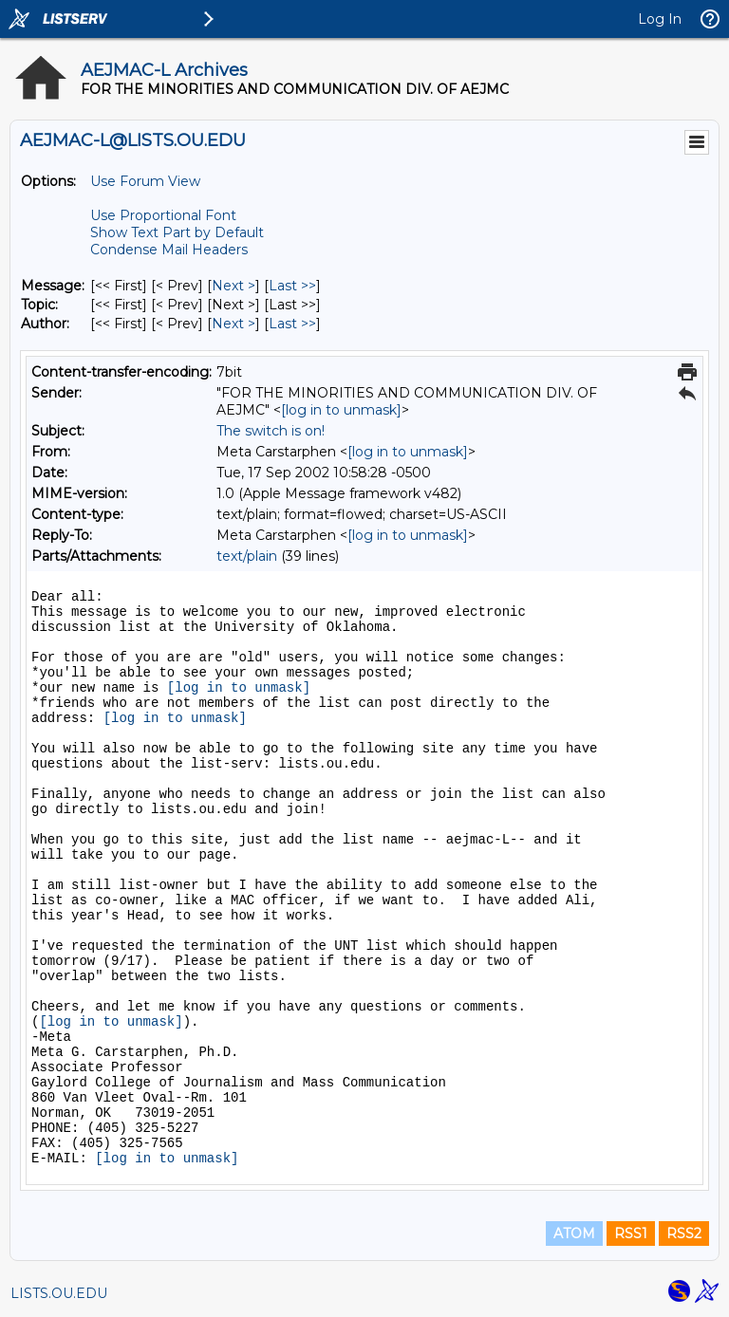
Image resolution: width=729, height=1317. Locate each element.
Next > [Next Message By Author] (233, 323)
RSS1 (630, 1233)
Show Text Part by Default (177, 232)
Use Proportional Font (163, 215)
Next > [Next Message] (233, 285)
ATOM (574, 1233)
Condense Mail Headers (169, 249)
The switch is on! (270, 430)
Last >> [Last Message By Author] (292, 323)
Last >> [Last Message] (292, 285)
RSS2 (683, 1233)
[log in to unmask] (341, 409)
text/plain (246, 556)
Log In (660, 19)
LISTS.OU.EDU (58, 1293)
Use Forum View (145, 181)
